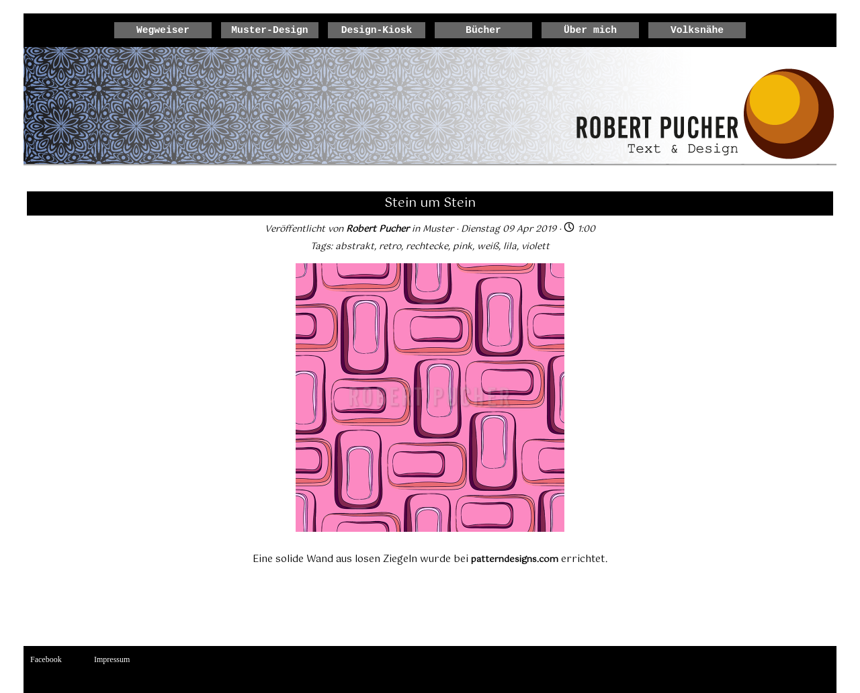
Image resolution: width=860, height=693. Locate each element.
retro (390, 246)
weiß (488, 246)
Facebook (46, 659)
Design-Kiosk (377, 30)
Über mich (590, 30)
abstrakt (354, 246)
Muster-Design (269, 30)
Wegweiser (162, 30)
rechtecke (427, 246)
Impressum (112, 659)
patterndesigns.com (514, 559)
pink (462, 246)
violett (535, 246)
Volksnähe (697, 30)
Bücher (483, 30)
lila (510, 246)
